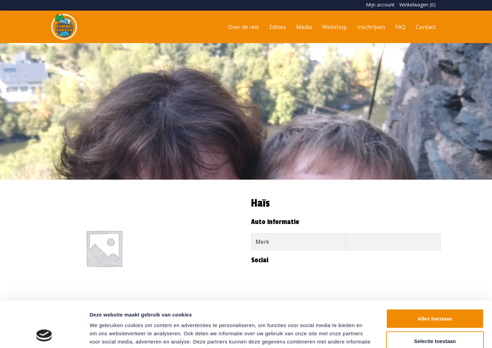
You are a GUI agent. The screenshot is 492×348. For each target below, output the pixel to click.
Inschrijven (371, 27)
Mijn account (380, 4)
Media (304, 27)
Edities (277, 27)
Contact (426, 27)
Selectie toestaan (435, 298)
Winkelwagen (417, 4)
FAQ (400, 27)
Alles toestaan (435, 275)
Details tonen (369, 334)
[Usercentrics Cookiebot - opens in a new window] (44, 335)
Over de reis (243, 27)
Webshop (334, 27)
